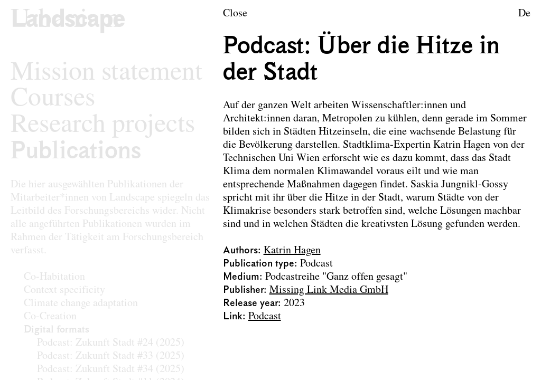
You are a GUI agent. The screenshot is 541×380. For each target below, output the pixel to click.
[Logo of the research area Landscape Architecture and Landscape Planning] (68, 20)
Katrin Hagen (292, 250)
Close (235, 14)
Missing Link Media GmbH (328, 290)
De (524, 14)
